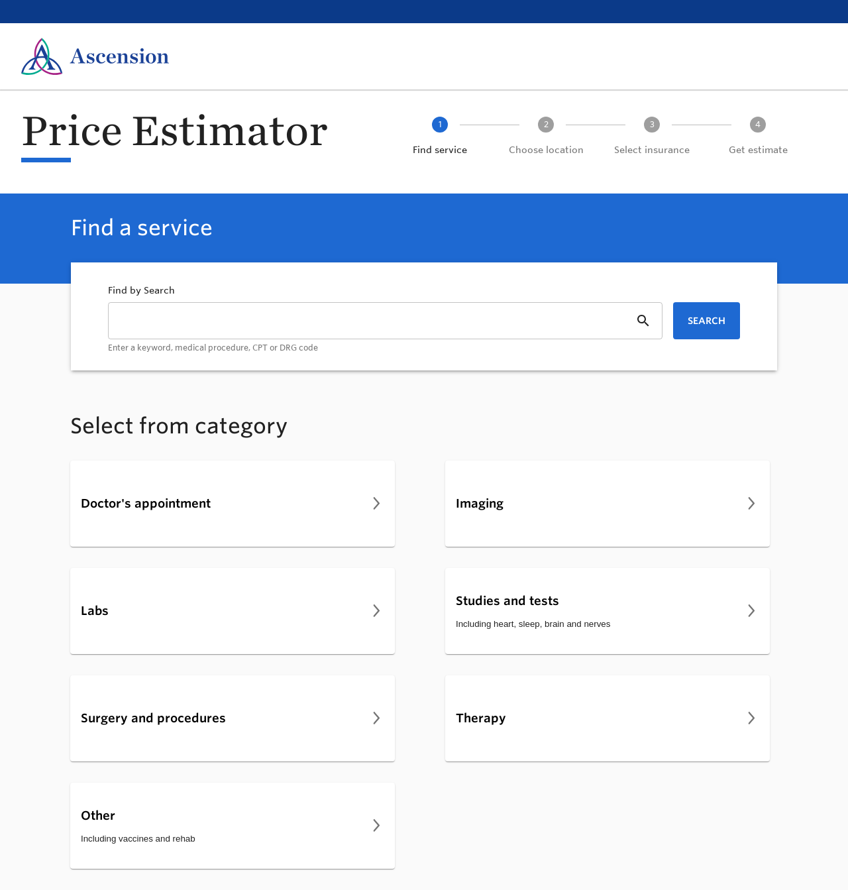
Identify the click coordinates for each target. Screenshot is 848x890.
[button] (440, 136)
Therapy (481, 717)
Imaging (480, 503)
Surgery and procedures (153, 717)
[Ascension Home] (95, 56)
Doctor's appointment (146, 503)
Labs (95, 610)
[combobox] (385, 328)
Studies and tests (507, 600)
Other (98, 815)
